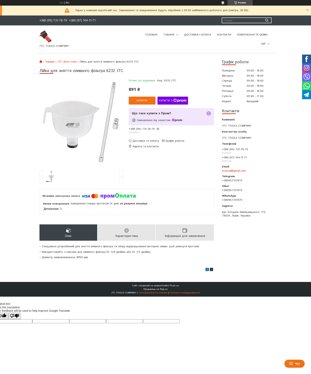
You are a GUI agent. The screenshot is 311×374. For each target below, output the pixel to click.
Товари (168, 35)
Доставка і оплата (197, 35)
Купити (142, 101)
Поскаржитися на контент (152, 292)
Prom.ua (174, 285)
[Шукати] (266, 20)
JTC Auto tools (67, 61)
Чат (294, 363)
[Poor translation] (14, 316)
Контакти (224, 35)
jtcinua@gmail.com (234, 171)
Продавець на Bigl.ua (155, 289)
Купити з (172, 101)
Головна (151, 35)
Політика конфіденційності (185, 292)
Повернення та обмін (252, 35)
